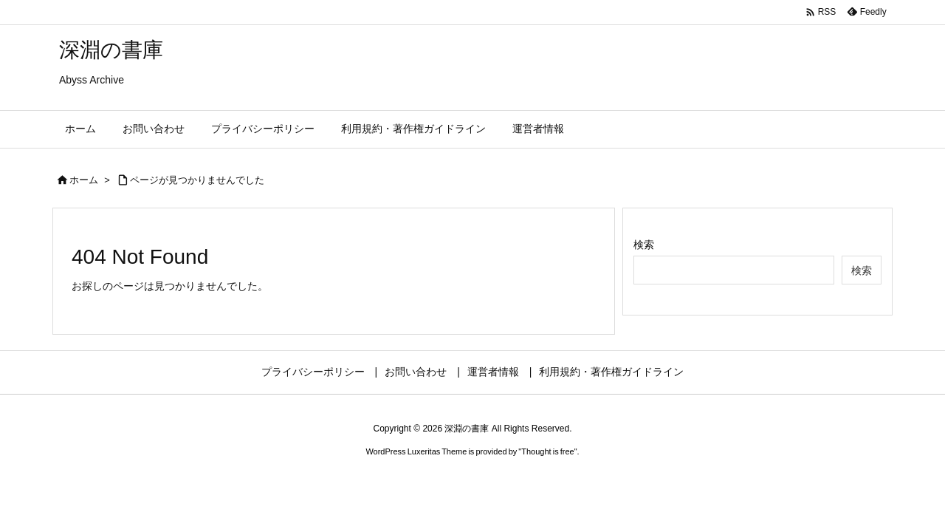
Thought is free (547, 451)
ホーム (83, 179)
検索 (643, 244)
